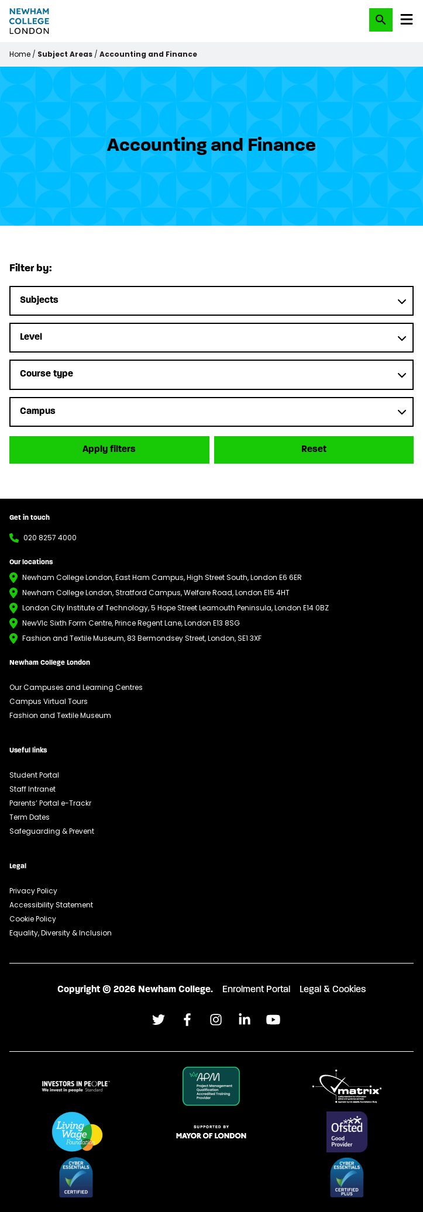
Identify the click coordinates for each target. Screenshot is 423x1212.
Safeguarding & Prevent (51, 831)
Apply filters (109, 449)
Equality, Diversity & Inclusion (60, 933)
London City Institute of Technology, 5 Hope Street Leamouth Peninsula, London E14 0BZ (175, 608)
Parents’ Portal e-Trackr (50, 803)
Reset (313, 449)
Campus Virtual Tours (48, 701)
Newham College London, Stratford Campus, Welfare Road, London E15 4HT (156, 593)
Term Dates (29, 817)
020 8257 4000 (50, 538)
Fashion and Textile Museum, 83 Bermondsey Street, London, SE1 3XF (142, 638)
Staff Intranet (32, 789)
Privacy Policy (33, 891)
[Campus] (211, 412)
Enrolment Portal (256, 990)
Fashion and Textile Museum (60, 715)
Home (19, 54)
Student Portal (34, 775)
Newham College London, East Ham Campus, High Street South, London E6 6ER (162, 577)
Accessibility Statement (51, 905)
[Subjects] (211, 301)
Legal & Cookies (333, 990)
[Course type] (211, 374)
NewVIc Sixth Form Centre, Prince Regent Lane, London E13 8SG (131, 623)
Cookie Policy (32, 919)
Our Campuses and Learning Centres (76, 687)
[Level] (211, 338)
